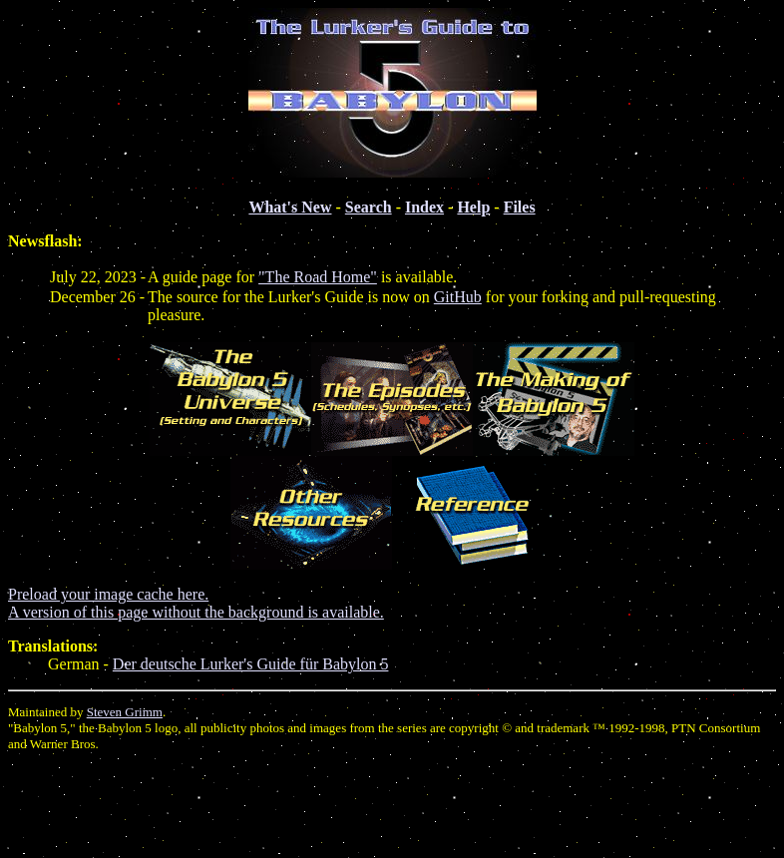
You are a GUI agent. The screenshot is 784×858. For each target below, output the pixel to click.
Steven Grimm (125, 711)
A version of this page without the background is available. (196, 612)
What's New (289, 207)
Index (424, 207)
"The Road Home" (317, 276)
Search (368, 207)
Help (473, 207)
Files (520, 207)
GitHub (458, 296)
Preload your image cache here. (108, 594)
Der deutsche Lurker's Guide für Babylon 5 (251, 663)
